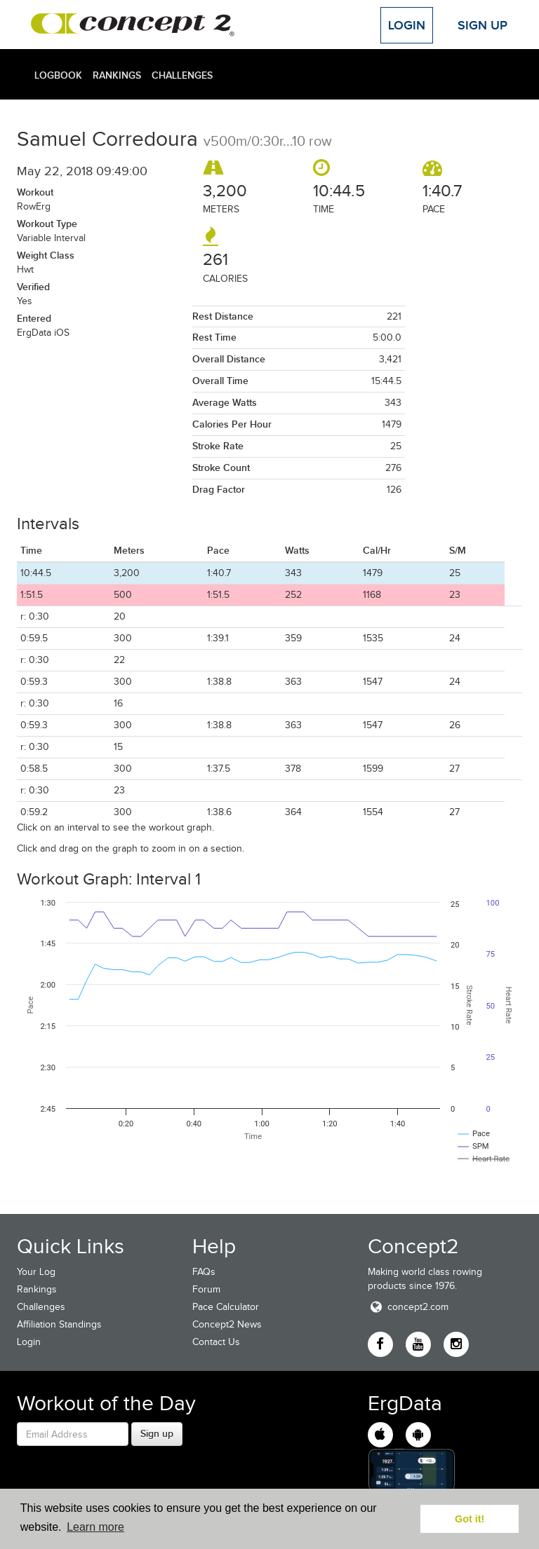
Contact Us (216, 1342)
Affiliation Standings (59, 1324)
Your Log (36, 1272)
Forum (206, 1289)
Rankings (117, 75)
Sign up (156, 1433)
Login (406, 25)
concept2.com (408, 1307)
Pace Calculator (225, 1307)
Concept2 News (227, 1324)
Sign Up (482, 25)
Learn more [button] (95, 1527)
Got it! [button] (469, 1518)
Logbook (58, 75)
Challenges (182, 75)
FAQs (203, 1272)
